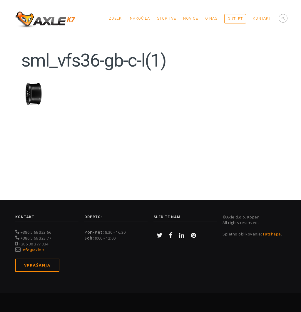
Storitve (166, 18)
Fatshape (272, 234)
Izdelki (115, 18)
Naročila (140, 18)
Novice (190, 18)
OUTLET (235, 18)
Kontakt (262, 18)
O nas (211, 18)
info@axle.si (34, 249)
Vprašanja (37, 265)
